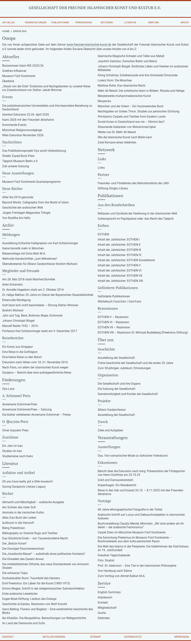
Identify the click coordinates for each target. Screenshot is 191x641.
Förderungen (83, 22)
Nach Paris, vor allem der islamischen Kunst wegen (35, 367)
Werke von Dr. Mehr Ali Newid (117, 132)
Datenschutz (133, 636)
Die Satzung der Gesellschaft (116, 389)
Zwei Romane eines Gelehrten (117, 142)
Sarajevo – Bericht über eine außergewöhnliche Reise (36, 372)
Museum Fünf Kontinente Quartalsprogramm (31, 181)
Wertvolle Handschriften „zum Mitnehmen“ (29, 258)
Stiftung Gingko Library (113, 188)
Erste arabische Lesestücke (19, 593)
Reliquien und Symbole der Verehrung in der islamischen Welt (137, 213)
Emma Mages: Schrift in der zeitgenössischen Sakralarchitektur (43, 588)
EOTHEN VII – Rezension (114, 327)
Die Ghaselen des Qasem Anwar (23, 559)
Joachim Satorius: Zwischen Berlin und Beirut (127, 61)
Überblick (8, 81)
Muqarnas (104, 101)
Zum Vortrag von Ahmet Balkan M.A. (121, 576)
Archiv (184, 22)
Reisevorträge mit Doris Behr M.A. (24, 253)
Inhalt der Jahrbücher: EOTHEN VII (120, 275)
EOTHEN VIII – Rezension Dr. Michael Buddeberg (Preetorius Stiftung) (143, 332)
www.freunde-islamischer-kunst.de (89, 44)
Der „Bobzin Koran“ (14, 543)
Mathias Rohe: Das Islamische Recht (121, 85)
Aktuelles (8, 22)
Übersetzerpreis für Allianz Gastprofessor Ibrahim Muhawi (39, 264)
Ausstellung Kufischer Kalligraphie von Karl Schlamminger (40, 243)
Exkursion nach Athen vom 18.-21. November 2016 (35, 362)
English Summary (109, 592)
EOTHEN (103, 234)
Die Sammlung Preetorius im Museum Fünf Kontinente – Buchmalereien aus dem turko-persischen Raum (134, 539)
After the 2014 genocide (17, 197)
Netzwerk (107, 22)
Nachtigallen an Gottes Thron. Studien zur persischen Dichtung (138, 111)
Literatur (130, 22)
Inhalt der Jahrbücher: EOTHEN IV (119, 255)
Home (6, 31)
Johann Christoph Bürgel (18, 320)
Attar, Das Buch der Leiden (19, 517)
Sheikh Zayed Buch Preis (18, 156)
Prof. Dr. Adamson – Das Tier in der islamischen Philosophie (137, 565)
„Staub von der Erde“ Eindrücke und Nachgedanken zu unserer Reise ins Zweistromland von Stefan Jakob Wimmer (46, 88)
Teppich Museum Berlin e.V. (20, 161)
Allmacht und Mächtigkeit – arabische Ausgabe (33, 502)
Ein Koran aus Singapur (17, 346)
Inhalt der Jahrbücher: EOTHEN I (119, 239)
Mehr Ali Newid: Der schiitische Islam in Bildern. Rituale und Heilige (141, 90)
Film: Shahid (106, 560)
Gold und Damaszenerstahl (115, 480)
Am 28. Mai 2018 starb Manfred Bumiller (28, 279)
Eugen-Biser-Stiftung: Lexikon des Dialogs (29, 599)
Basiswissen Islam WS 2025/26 (23, 65)
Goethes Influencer (14, 71)
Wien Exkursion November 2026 (23, 135)
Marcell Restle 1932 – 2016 (20, 326)
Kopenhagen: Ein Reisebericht (117, 485)
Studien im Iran (12, 451)
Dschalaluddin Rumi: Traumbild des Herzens (31, 578)
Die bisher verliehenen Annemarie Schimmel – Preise (36, 414)
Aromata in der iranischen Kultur (23, 512)
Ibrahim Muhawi (12, 310)
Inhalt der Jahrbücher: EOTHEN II (119, 244)
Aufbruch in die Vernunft (18, 523)
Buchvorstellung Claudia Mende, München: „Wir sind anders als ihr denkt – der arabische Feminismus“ (141, 525)
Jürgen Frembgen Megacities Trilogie (26, 212)
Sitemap (95, 636)
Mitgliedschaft (107, 607)
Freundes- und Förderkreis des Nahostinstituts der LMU (133, 183)
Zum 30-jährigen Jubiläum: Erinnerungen (124, 368)
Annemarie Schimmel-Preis (19, 404)
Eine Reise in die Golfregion (20, 352)
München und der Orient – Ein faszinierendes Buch (131, 106)
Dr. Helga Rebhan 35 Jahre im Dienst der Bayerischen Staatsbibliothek (47, 295)
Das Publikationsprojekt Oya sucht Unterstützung (34, 150)
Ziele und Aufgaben (110, 430)
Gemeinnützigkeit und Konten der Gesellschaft (128, 394)
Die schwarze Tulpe (14, 573)
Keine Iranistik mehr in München (23, 248)
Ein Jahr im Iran (12, 446)
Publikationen (60, 22)
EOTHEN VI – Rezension (113, 322)
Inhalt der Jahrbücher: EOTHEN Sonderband (126, 260)
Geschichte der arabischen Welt (22, 207)
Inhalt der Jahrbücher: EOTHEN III (119, 250)
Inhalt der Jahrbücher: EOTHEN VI (119, 270)
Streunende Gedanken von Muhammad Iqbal (127, 127)
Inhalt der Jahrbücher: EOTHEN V (119, 265)
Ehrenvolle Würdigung (16, 300)
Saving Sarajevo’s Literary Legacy (24, 486)
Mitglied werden (54, 636)
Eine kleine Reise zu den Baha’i (22, 357)
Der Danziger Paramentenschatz (23, 548)
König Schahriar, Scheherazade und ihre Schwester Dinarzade (138, 75)
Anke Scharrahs (12, 284)
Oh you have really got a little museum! (27, 481)
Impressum (105, 597)
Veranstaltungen (35, 22)
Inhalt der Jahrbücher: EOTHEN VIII (120, 281)
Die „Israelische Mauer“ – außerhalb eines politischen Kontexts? (43, 554)
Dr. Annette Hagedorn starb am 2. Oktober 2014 (33, 289)
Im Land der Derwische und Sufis (23, 623)
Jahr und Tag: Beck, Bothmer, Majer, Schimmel (32, 315)
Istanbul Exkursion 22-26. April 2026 (25, 114)
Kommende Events (14, 125)
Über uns (153, 22)
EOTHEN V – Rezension (113, 317)
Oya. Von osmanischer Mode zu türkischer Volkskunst (133, 455)
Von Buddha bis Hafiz (16, 218)
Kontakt (103, 602)
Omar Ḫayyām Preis (15, 430)
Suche (102, 613)
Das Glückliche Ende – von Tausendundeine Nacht (35, 538)
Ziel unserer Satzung (15, 166)
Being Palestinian (13, 528)
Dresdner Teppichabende (114, 555)
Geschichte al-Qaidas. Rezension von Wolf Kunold (34, 604)
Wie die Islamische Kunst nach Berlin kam (125, 137)
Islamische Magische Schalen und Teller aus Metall (131, 56)
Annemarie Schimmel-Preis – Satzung (27, 409)
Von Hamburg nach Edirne (115, 571)
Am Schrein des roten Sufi (19, 507)
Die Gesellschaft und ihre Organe (119, 383)
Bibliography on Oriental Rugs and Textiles (29, 533)
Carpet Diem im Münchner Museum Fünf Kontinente (131, 532)
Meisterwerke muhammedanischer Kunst (124, 96)
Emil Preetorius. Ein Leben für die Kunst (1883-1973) (36, 583)
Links (101, 167)
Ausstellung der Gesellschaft (116, 358)
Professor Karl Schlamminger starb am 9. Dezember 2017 (39, 331)
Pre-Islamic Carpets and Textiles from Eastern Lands (132, 116)
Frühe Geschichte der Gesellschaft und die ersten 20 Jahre (135, 363)
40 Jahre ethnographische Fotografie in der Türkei (130, 509)
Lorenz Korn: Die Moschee (115, 80)
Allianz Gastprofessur (112, 409)
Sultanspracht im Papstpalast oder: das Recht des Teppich (136, 218)
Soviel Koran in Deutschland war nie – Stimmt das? (131, 121)
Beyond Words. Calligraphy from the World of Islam (35, 202)
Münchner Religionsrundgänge (22, 130)
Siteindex (104, 618)
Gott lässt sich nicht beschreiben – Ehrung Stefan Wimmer (40, 305)
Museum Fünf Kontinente (18, 76)
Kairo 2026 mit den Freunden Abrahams (28, 119)
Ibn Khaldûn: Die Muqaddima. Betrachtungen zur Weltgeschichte (44, 618)
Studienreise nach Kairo (17, 456)
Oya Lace (8, 389)
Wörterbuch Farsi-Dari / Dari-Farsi (119, 301)
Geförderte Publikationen (114, 296)
